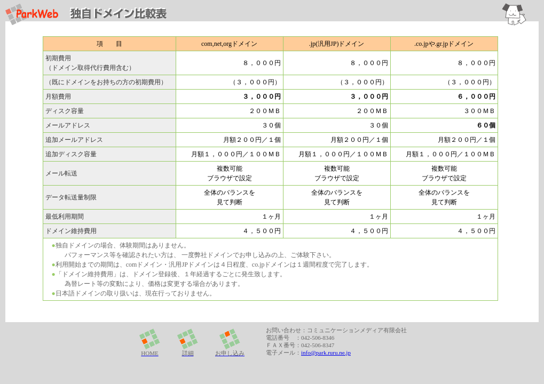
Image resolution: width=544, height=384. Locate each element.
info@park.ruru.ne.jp (326, 352)
